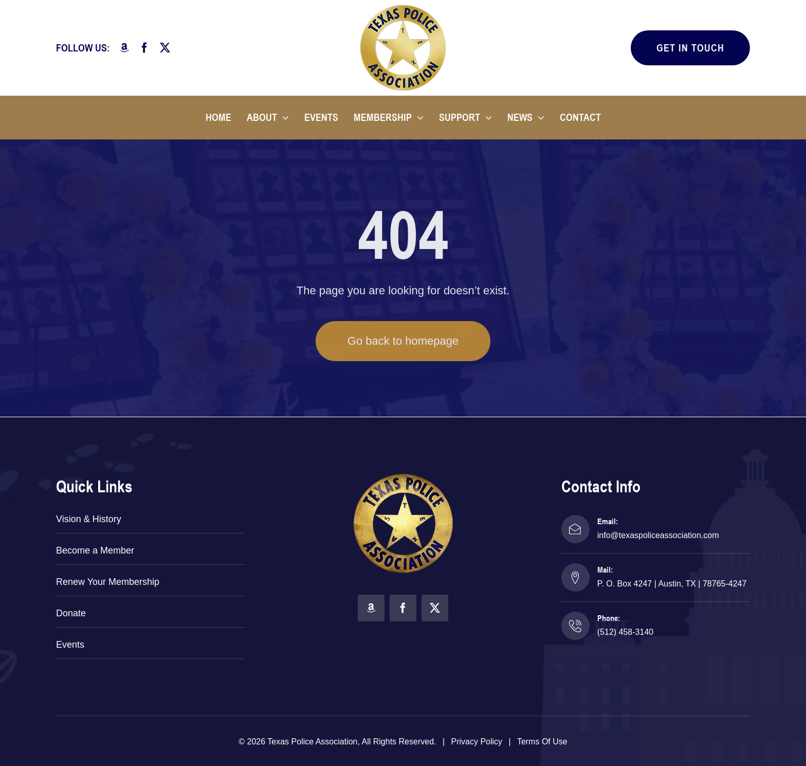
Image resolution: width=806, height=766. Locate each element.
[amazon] (124, 48)
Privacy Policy (477, 741)
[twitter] (165, 48)
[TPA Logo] (403, 9)
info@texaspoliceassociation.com (658, 535)
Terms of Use (542, 741)
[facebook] (144, 48)
